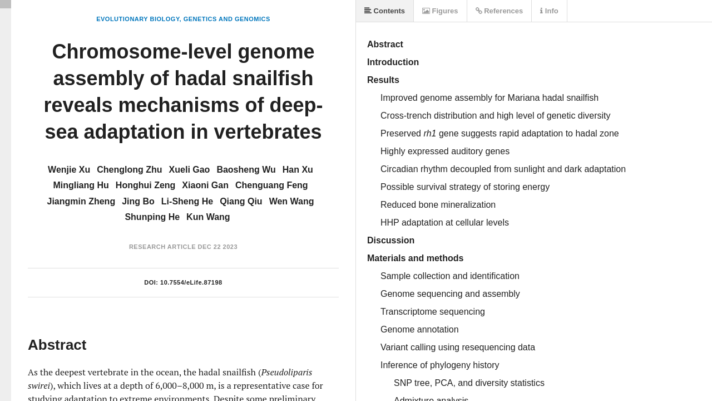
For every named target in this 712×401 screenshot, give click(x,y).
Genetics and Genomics (227, 19)
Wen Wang (291, 201)
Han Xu (298, 169)
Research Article (162, 246)
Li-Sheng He (187, 201)
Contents (384, 11)
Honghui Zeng (146, 185)
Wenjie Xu (69, 169)
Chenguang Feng (271, 185)
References (499, 11)
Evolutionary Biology (137, 19)
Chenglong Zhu (129, 169)
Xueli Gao (189, 169)
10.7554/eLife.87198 (191, 282)
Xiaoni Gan (205, 185)
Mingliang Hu (80, 185)
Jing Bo (138, 201)
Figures (440, 11)
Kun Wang (208, 217)
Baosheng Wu (245, 169)
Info (549, 11)
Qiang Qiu (241, 201)
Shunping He (152, 217)
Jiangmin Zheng (81, 201)
